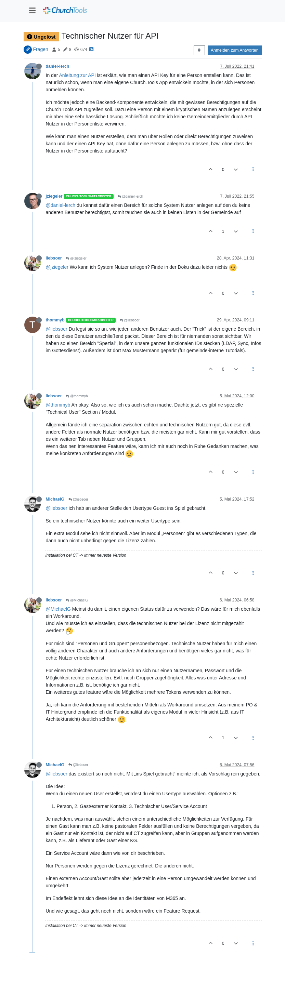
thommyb (55, 320)
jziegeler (54, 196)
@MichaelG (77, 600)
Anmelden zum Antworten (235, 50)
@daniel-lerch (130, 196)
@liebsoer (130, 320)
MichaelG (55, 499)
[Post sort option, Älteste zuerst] (199, 50)
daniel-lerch (57, 66)
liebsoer (54, 258)
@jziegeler (76, 258)
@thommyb (77, 396)
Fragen (40, 49)
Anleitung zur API (77, 75)
